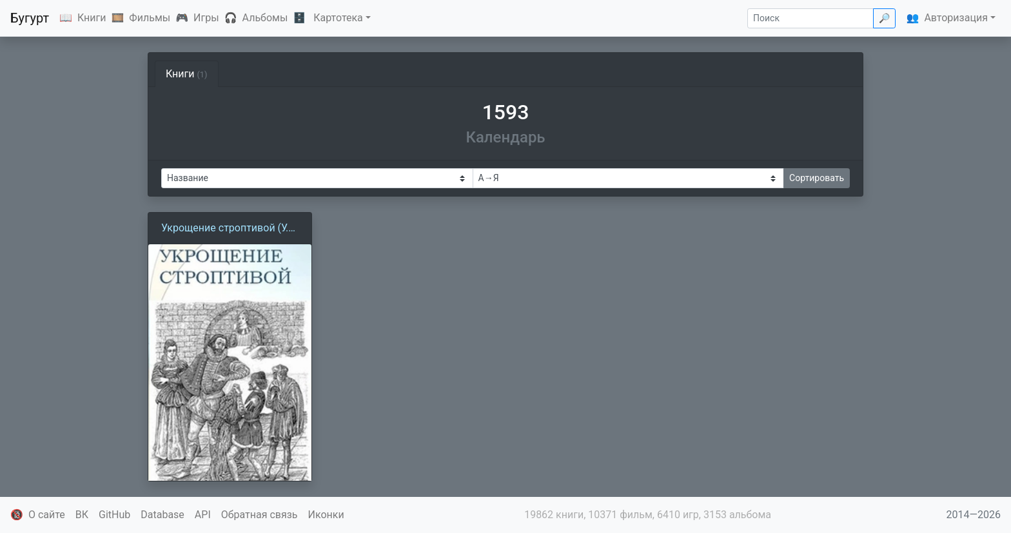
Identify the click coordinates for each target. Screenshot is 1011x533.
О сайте (46, 515)
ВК (81, 515)
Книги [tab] (187, 74)
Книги (91, 18)
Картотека (338, 18)
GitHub (114, 515)
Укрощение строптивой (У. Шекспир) (224, 229)
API (203, 515)
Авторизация (956, 18)
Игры (206, 18)
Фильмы (149, 18)
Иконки (326, 515)
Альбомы (265, 18)
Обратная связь (259, 515)
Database (162, 515)
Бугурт (29, 18)
